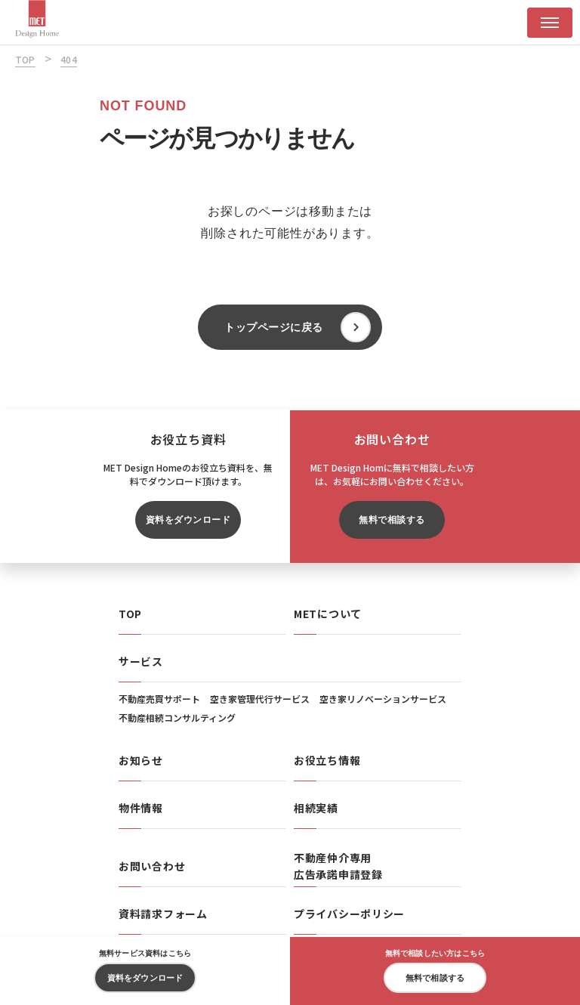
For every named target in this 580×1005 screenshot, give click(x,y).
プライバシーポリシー (349, 913)
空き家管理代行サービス (260, 698)
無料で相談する (391, 520)
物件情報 (141, 807)
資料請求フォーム (163, 913)
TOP (130, 613)
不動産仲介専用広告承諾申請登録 (338, 866)
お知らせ (141, 760)
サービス (141, 661)
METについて (328, 613)
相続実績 (316, 807)
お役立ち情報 (327, 760)
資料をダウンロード (188, 520)
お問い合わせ (152, 866)
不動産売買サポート (159, 698)
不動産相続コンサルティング (177, 717)
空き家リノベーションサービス (382, 698)
